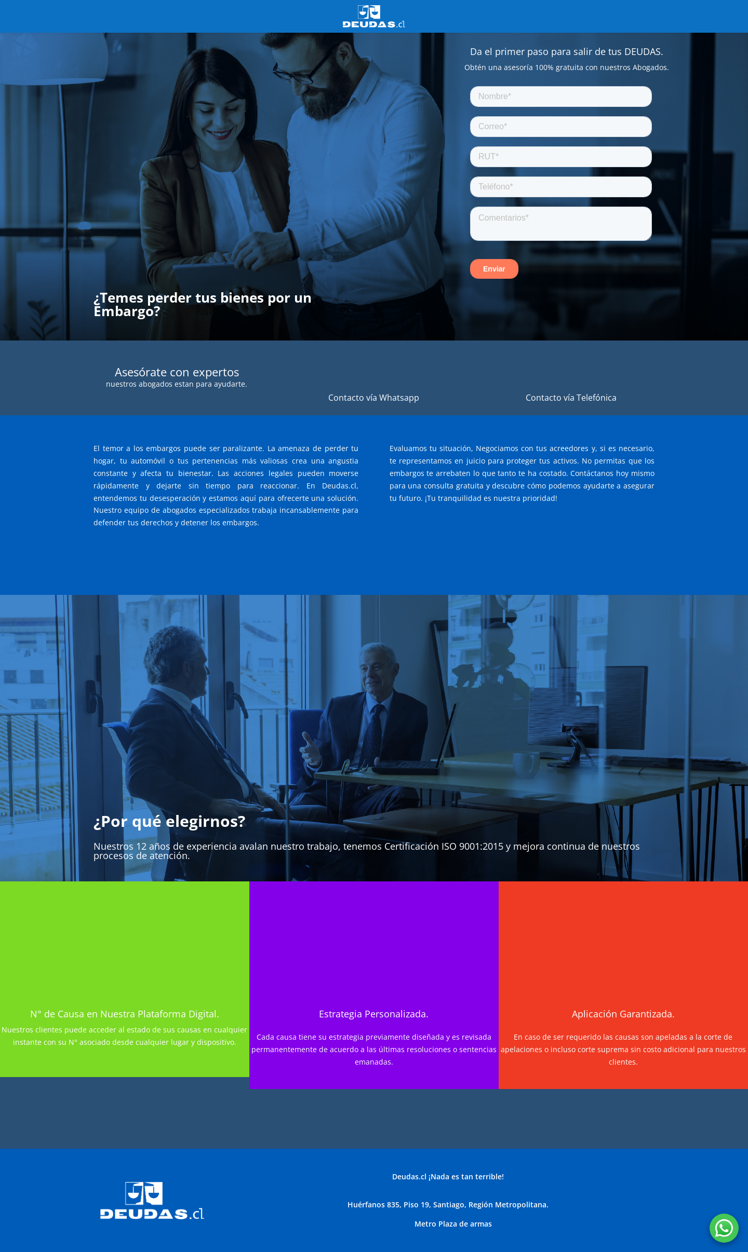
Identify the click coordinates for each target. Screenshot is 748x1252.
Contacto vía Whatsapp (373, 397)
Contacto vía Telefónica (571, 397)
